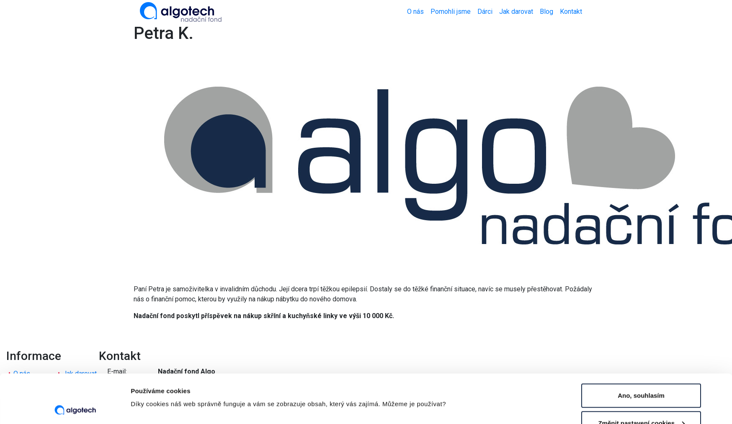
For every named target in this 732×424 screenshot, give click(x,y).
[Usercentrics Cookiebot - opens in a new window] (75, 407)
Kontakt (571, 11)
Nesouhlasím (640, 401)
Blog (546, 11)
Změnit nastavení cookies (169, 378)
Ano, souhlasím (641, 346)
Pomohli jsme (450, 11)
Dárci (484, 11)
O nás (415, 11)
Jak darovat (516, 11)
